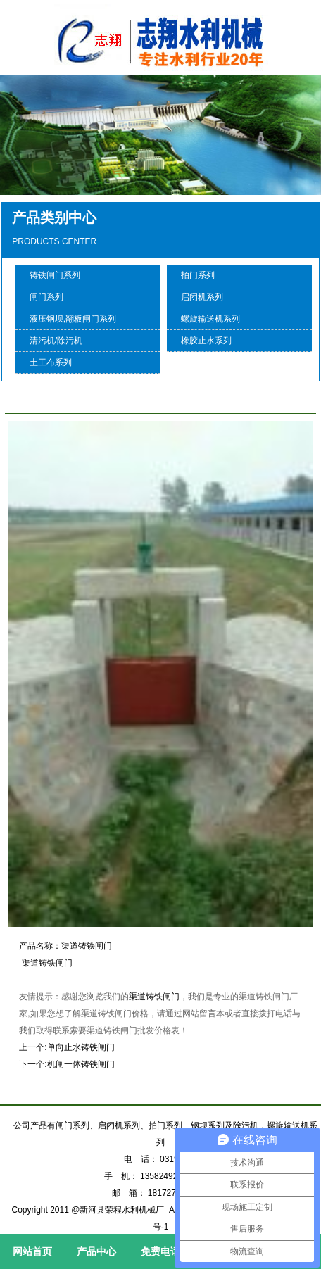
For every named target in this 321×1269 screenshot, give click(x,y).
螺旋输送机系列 (210, 319)
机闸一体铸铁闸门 (81, 1064)
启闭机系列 (202, 297)
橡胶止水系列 (206, 341)
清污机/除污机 (56, 341)
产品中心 (96, 1251)
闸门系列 (46, 297)
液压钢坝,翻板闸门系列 (73, 319)
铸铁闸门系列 (55, 275)
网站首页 (32, 1251)
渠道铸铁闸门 (154, 997)
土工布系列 (51, 362)
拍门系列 (198, 275)
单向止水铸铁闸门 (81, 1047)
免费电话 (160, 1251)
